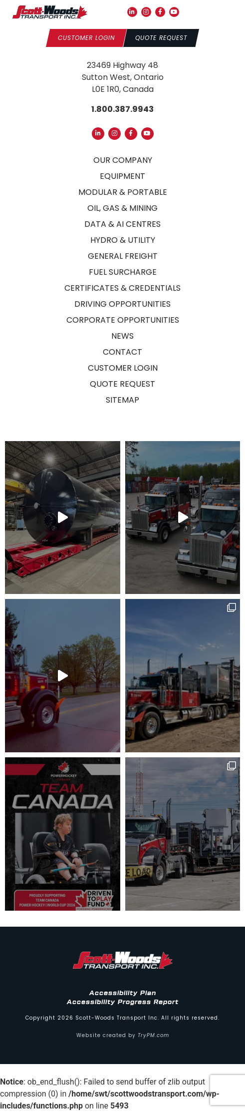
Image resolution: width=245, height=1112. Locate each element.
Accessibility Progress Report (123, 1002)
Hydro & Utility (122, 240)
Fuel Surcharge (123, 272)
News (122, 336)
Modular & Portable (122, 192)
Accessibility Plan (122, 993)
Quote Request (122, 384)
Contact (122, 352)
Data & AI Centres (122, 224)
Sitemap (122, 400)
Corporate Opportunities (122, 320)
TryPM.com (153, 1035)
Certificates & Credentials (122, 288)
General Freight (123, 256)
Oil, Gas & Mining (122, 208)
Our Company (122, 160)
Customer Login (123, 368)
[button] (226, 12)
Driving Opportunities (122, 304)
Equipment (122, 176)
